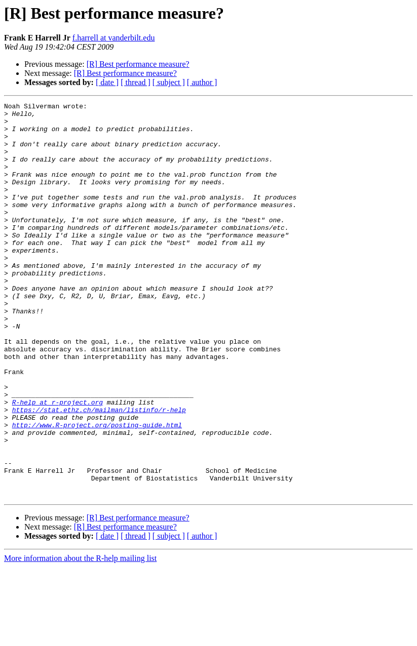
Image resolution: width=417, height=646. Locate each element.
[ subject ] (169, 82)
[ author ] (202, 82)
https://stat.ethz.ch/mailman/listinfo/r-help (99, 471)
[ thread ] (135, 82)
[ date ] (107, 82)
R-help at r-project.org (57, 462)
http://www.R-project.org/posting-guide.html (97, 490)
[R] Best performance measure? (138, 64)
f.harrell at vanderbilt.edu (113, 37)
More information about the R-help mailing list (80, 637)
